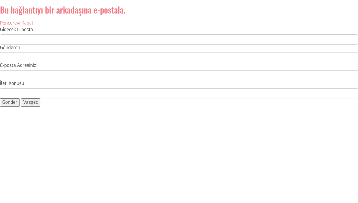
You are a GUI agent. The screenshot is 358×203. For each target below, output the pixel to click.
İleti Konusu (12, 83)
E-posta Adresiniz (18, 65)
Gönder (10, 102)
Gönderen (10, 47)
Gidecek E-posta (16, 29)
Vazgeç (30, 102)
